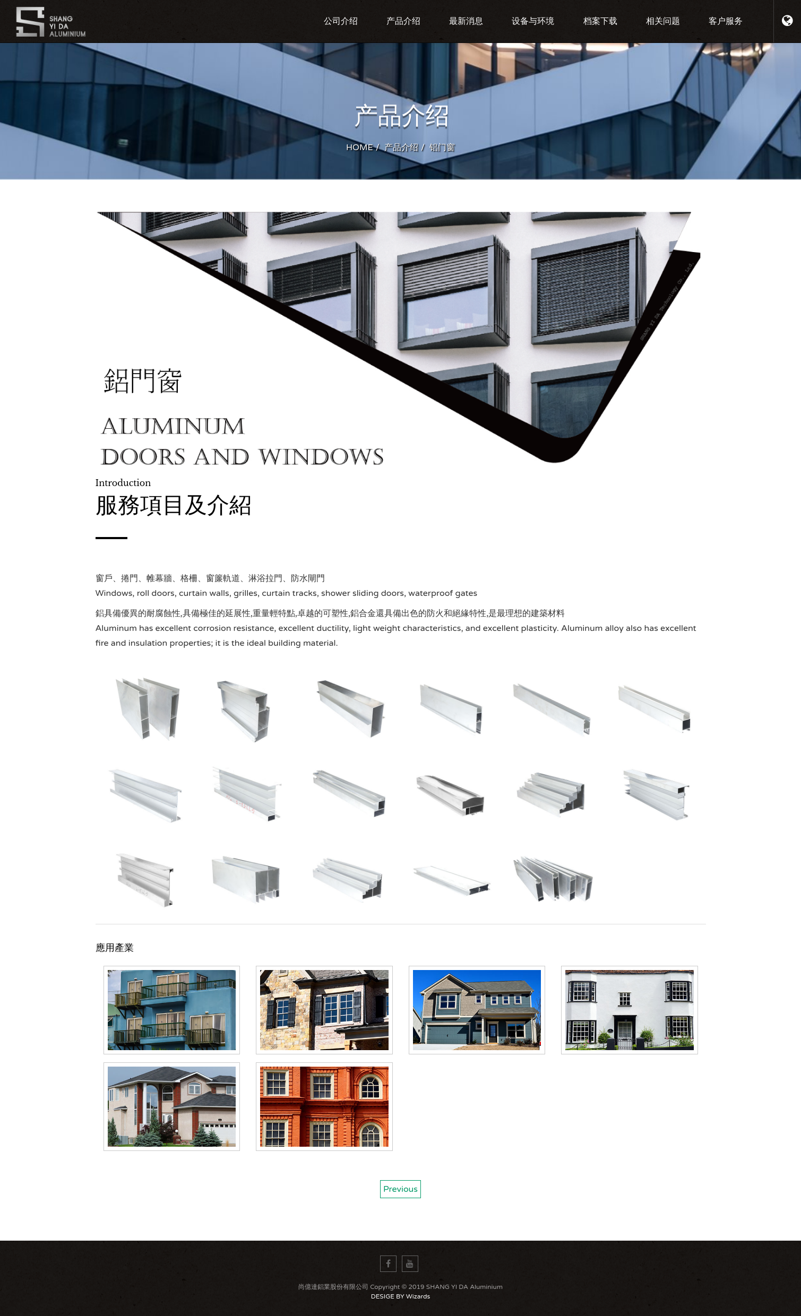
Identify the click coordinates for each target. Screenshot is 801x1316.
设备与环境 (533, 21)
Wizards (418, 1296)
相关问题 (663, 21)
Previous (400, 1189)
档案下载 (600, 21)
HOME (359, 147)
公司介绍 (341, 21)
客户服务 (726, 21)
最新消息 (466, 21)
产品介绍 (403, 21)
